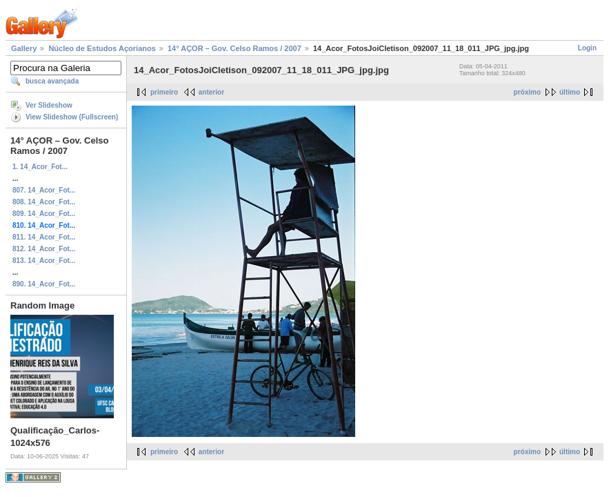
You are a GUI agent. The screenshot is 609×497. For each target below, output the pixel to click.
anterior (211, 92)
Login (587, 48)
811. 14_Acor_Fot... (43, 237)
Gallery (24, 48)
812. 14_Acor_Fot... (43, 249)
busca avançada (52, 81)
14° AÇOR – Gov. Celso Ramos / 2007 (234, 48)
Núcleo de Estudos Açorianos (101, 48)
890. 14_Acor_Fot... (43, 284)
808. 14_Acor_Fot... (43, 202)
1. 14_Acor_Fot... (40, 166)
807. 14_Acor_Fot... (43, 190)
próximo (527, 92)
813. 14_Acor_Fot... (43, 260)
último (569, 92)
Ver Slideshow (49, 105)
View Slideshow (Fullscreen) (72, 117)
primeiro (164, 92)
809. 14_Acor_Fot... (43, 213)
